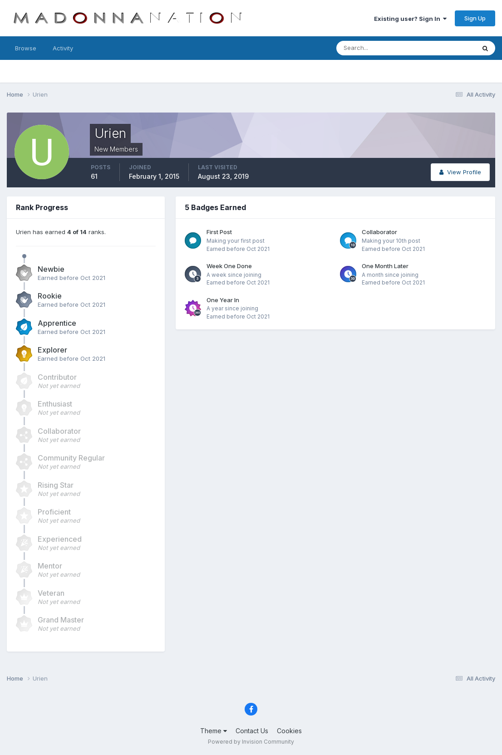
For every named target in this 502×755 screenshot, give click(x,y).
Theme (213, 731)
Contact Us (252, 731)
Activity (63, 48)
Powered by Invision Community (251, 741)
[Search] (376, 48)
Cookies (289, 731)
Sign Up (475, 18)
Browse (25, 48)
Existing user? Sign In (410, 18)
